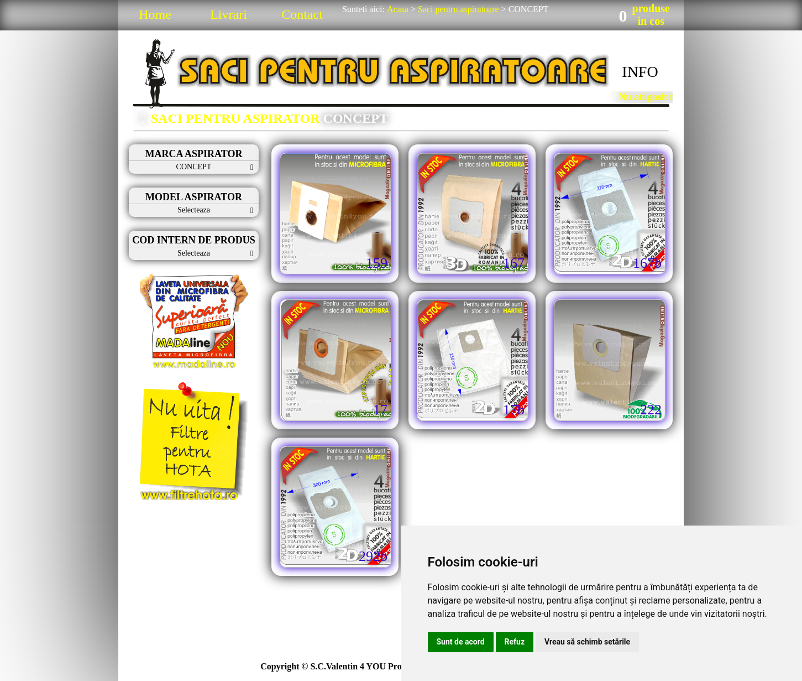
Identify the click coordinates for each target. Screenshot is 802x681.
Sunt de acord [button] (461, 641)
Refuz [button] (515, 641)
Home (155, 14)
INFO (640, 71)
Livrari (228, 14)
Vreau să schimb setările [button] (587, 641)
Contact (302, 14)
